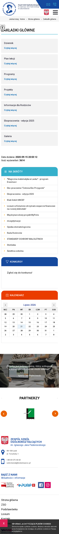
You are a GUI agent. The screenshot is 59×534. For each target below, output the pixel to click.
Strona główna (32, 19)
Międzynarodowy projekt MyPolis (23, 215)
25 (54, 326)
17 (46, 322)
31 (46, 331)
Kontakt (5, 518)
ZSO (3, 504)
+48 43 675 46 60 (54, 4)
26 (5, 331)
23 (38, 326)
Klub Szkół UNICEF (15, 200)
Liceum (5, 514)
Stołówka (11, 245)
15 (30, 322)
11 (54, 318)
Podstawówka (9, 509)
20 (14, 326)
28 (22, 331)
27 (14, 331)
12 (5, 322)
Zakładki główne (18, 30)
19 (5, 326)
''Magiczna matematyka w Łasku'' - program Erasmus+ (27, 180)
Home (22, 19)
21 (22, 326)
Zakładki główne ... (49, 19)
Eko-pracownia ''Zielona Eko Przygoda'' (25, 188)
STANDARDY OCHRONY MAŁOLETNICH (25, 239)
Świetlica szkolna (15, 251)
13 (14, 322)
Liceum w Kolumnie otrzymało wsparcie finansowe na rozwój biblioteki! (31, 207)
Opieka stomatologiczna (18, 227)
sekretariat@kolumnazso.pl (48, 4)
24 (46, 326)
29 (30, 331)
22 (30, 326)
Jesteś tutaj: (14, 19)
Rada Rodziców (14, 233)
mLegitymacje (14, 221)
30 (38, 331)
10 (46, 318)
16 (38, 322)
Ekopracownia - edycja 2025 (20, 194)
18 (54, 322)
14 (22, 322)
